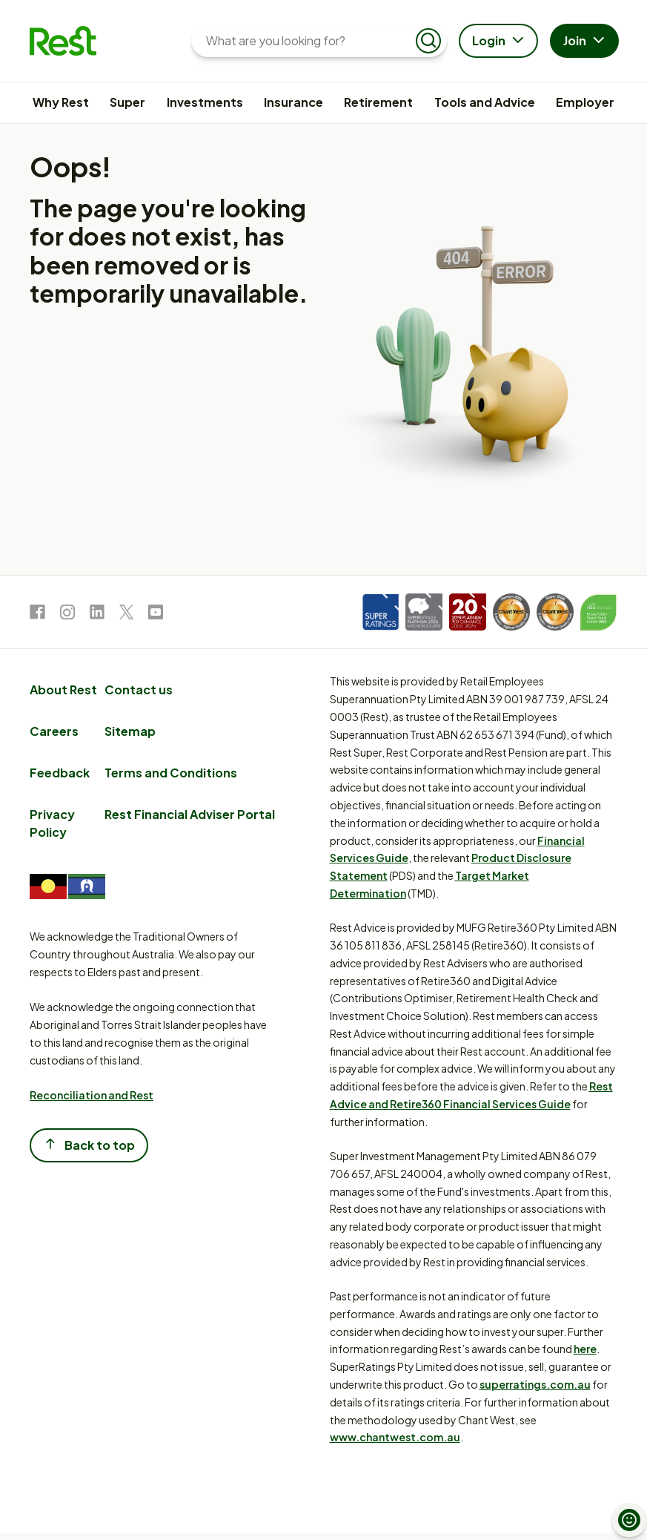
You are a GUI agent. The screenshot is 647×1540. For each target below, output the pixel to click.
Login (500, 41)
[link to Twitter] (126, 614)
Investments (205, 102)
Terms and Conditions (170, 772)
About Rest (63, 689)
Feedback (60, 772)
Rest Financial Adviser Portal (189, 814)
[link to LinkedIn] (97, 614)
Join (585, 41)
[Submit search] (428, 40)
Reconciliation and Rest (91, 1095)
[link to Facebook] (37, 614)
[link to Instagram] (67, 614)
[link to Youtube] (155, 614)
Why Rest (61, 102)
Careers (54, 731)
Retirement (378, 102)
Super (127, 102)
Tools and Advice (484, 102)
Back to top (89, 1144)
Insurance (293, 102)
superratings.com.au (535, 1384)
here (585, 1348)
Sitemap (130, 731)
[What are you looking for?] (307, 40)
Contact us (138, 689)
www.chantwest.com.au (395, 1437)
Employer (585, 102)
